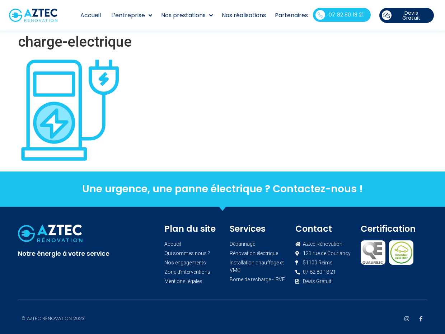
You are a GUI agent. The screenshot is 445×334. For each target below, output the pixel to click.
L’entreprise (131, 15)
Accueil (90, 15)
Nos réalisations (244, 15)
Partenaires (291, 15)
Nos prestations (187, 15)
